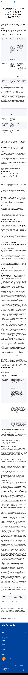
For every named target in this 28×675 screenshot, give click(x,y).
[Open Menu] (1, 2)
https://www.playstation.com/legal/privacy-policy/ (11, 443)
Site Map (24, 670)
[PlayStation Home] (14, 1)
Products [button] (14, 644)
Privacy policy (5, 670)
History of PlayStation (5, 641)
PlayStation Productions (6, 638)
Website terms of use (13, 670)
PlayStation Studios (5, 637)
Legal (6, 627)
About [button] (14, 632)
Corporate (3, 640)
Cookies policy (19, 670)
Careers (3, 635)
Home (3, 627)
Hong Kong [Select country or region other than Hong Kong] (5, 668)
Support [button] (14, 649)
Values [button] (14, 647)
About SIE (3, 634)
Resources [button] (14, 652)
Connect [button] (14, 654)
